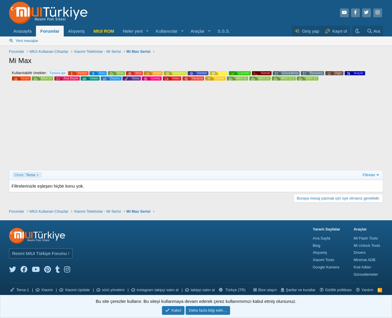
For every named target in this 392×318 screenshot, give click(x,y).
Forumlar (49, 31)
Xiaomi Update (77, 290)
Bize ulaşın (267, 290)
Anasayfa (22, 31)
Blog (316, 245)
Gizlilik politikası (338, 290)
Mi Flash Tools (366, 238)
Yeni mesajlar (26, 41)
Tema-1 (19, 290)
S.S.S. (223, 31)
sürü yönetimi (113, 290)
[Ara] (373, 31)
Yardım (367, 290)
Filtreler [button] (369, 175)
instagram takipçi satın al (158, 290)
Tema (25, 175)
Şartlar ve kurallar (300, 290)
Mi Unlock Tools (367, 245)
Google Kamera (326, 267)
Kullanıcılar (166, 31)
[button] (147, 31)
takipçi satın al (203, 290)
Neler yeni (133, 31)
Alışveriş (76, 31)
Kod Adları (362, 267)
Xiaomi (47, 290)
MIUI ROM (104, 31)
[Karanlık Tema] (358, 31)
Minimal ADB (364, 260)
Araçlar (198, 31)
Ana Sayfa (321, 238)
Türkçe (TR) (232, 290)
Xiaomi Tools (323, 260)
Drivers (360, 252)
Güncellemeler (366, 274)
